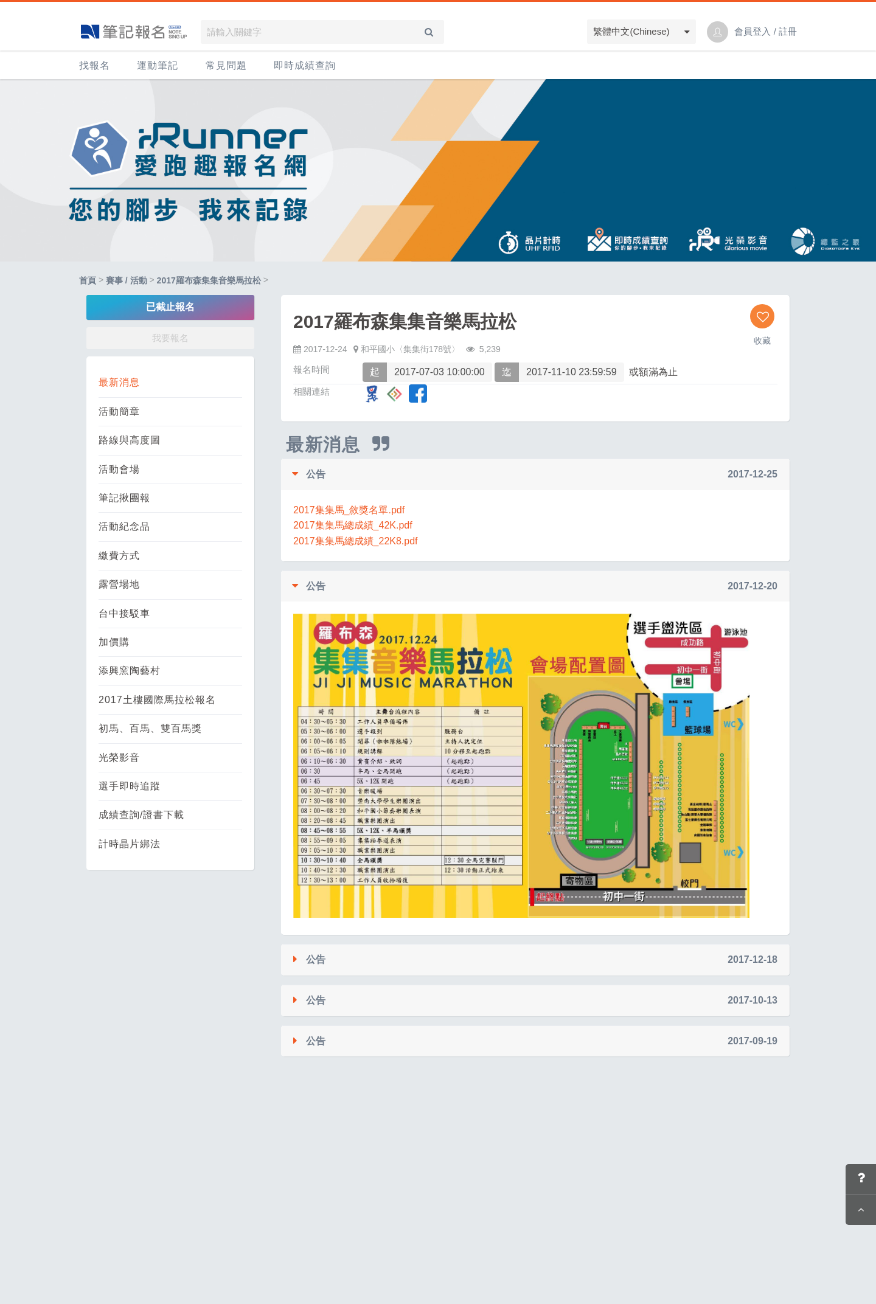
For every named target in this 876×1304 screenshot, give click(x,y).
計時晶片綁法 (130, 844)
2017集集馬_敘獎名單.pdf (349, 510)
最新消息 (119, 382)
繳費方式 (119, 555)
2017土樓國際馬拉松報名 (157, 700)
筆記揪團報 (124, 498)
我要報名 (170, 338)
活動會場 (119, 469)
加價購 (114, 642)
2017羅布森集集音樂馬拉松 (209, 280)
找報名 (94, 65)
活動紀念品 (124, 526)
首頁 (87, 280)
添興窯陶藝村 (130, 670)
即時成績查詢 (305, 65)
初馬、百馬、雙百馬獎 (150, 728)
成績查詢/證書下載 (141, 815)
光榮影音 (119, 757)
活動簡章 (119, 411)
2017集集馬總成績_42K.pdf (352, 525)
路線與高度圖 (130, 440)
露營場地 (119, 584)
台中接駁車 (124, 613)
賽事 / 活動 (126, 280)
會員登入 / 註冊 (765, 31)
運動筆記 (157, 65)
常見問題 (226, 65)
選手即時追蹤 (130, 786)
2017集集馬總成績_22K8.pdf (355, 541)
